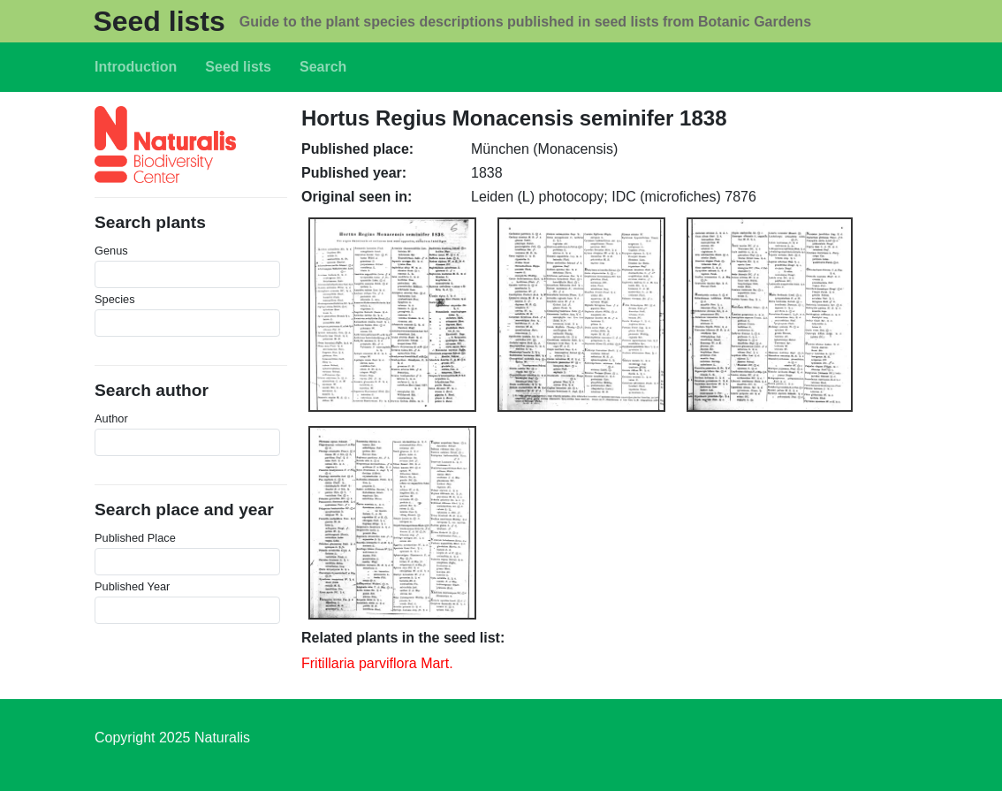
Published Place (135, 537)
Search (323, 66)
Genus (111, 250)
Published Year (132, 586)
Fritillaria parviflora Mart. (377, 663)
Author (111, 418)
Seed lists (158, 21)
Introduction (136, 66)
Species (115, 299)
